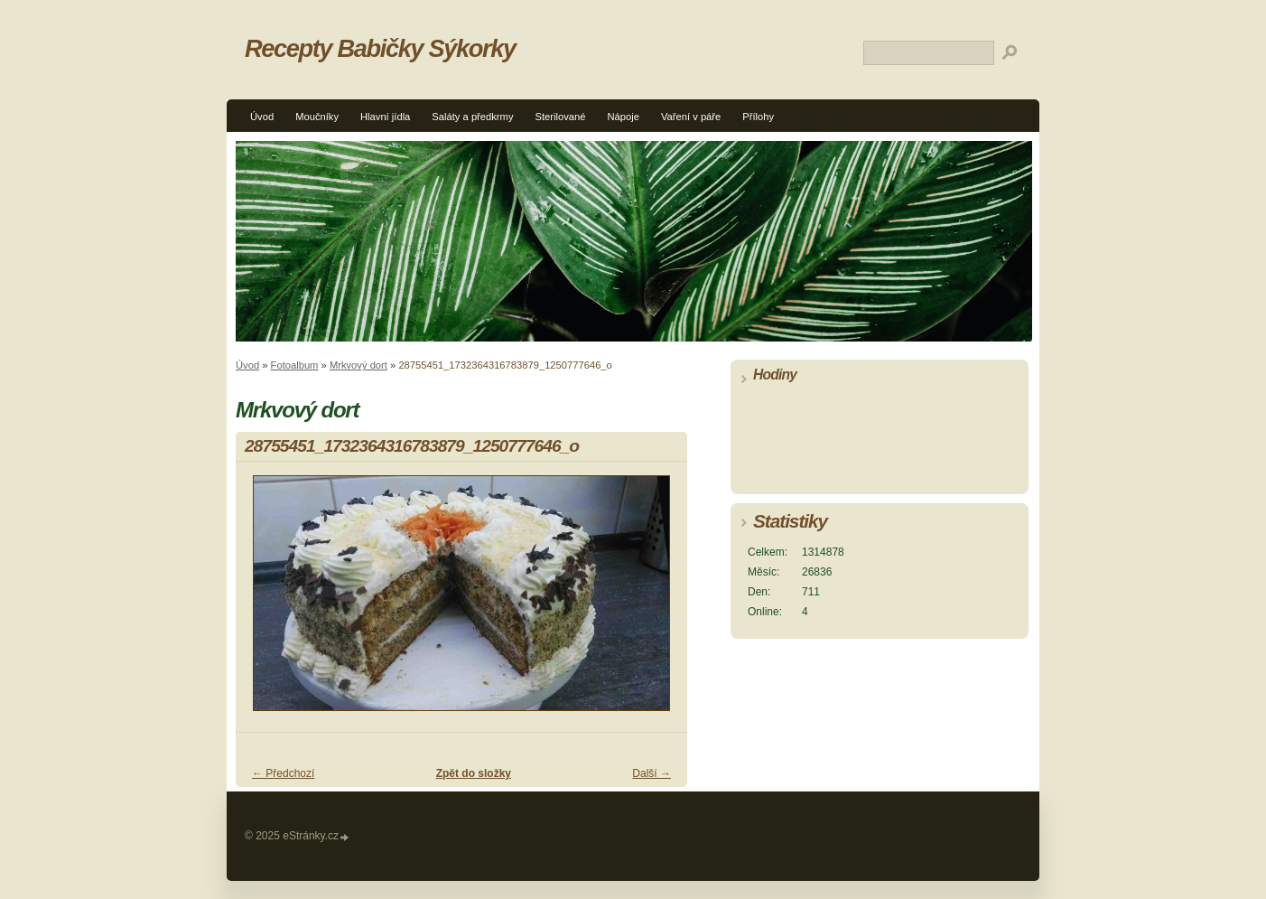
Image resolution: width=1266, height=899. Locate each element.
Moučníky (317, 116)
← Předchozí (283, 773)
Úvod (262, 116)
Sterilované (560, 116)
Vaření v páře (691, 116)
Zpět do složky (473, 773)
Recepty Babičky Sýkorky (380, 48)
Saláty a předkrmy (472, 116)
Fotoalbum (295, 365)
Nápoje (622, 116)
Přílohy (758, 116)
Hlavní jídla (385, 116)
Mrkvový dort (358, 365)
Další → (651, 773)
